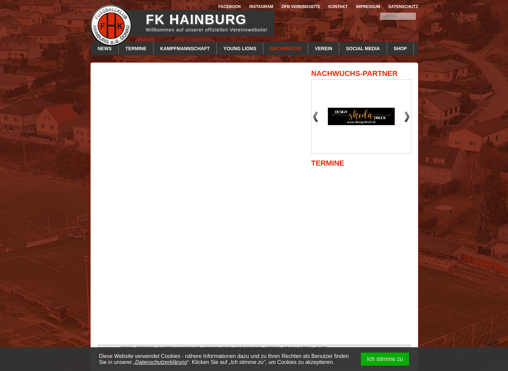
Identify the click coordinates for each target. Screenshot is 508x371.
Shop (400, 48)
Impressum (368, 6)
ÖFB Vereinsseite (300, 6)
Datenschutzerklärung (161, 362)
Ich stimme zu (385, 359)
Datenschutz (403, 6)
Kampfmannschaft (185, 48)
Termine (135, 48)
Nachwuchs (285, 48)
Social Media (363, 48)
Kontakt (338, 6)
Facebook (229, 6)
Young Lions (240, 48)
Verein (323, 48)
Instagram (261, 6)
